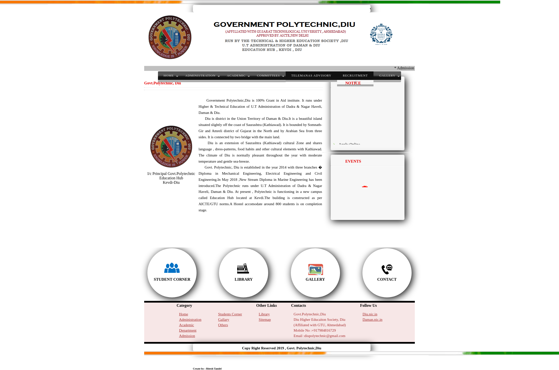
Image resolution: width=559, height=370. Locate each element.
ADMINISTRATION (200, 75)
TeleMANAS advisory (311, 75)
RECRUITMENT (355, 75)
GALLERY (387, 75)
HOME (169, 75)
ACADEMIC (236, 75)
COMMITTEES (268, 75)
